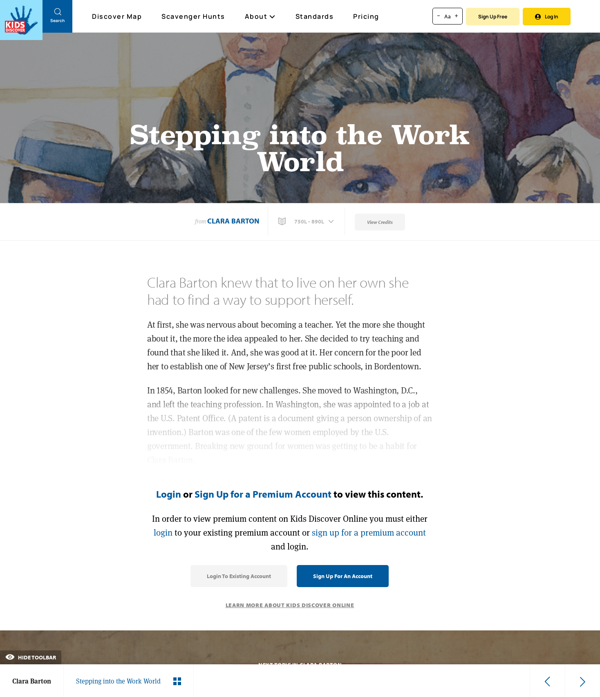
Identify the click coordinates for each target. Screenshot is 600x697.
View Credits (380, 222)
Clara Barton (233, 221)
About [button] (260, 16)
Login (168, 494)
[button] (307, 221)
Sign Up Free (492, 16)
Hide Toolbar (30, 657)
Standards (315, 16)
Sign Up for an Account (342, 576)
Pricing (366, 16)
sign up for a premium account (369, 532)
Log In (546, 16)
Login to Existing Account (239, 576)
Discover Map (118, 16)
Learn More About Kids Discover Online (290, 605)
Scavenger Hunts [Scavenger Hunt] (194, 17)
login (163, 532)
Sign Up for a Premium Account (263, 494)
